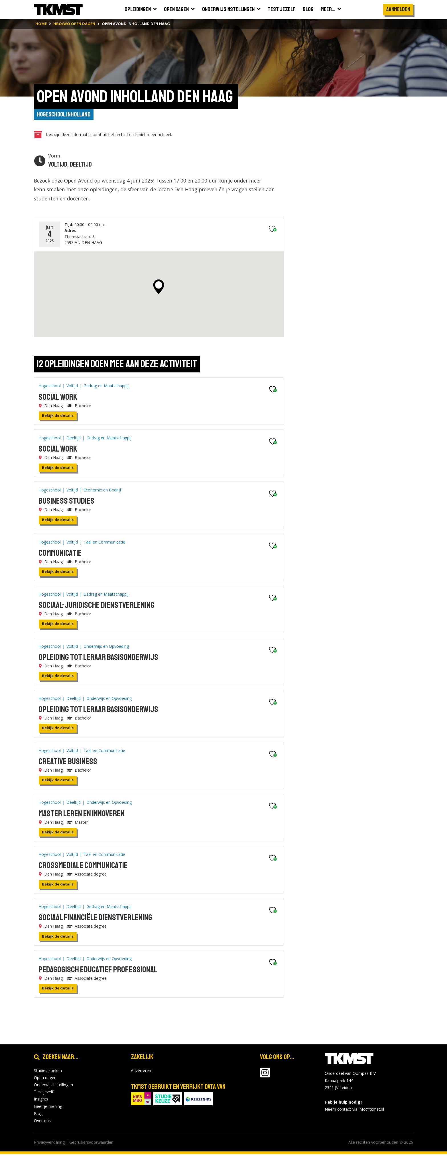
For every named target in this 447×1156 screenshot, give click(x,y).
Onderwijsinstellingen (53, 1086)
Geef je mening (48, 1107)
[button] (158, 288)
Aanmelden (398, 9)
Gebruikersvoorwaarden (91, 1144)
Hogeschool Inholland (65, 115)
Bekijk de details (58, 417)
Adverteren (141, 1072)
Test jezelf (43, 1093)
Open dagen (45, 1079)
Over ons (42, 1122)
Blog (38, 1115)
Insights (41, 1100)
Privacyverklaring (49, 1144)
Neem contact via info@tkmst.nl (354, 1111)
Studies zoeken (48, 1072)
